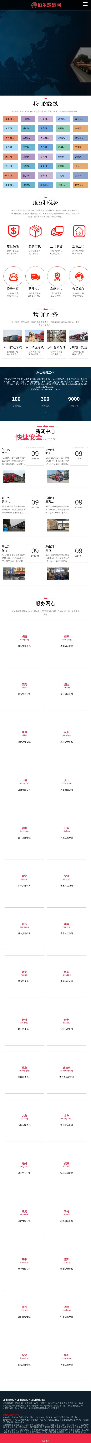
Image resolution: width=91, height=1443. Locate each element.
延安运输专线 (24, 981)
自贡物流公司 (11, 1427)
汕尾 (24, 1211)
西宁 (24, 876)
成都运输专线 (24, 1427)
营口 (24, 1307)
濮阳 (66, 1259)
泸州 (66, 1019)
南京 (66, 924)
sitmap (77, 1417)
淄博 (24, 732)
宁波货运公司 (66, 885)
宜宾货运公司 (72, 1427)
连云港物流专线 (66, 1077)
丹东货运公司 (24, 933)
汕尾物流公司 (24, 1221)
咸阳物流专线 (24, 646)
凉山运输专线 (74, 1430)
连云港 (66, 1067)
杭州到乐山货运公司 (65, 1432)
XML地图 (69, 1417)
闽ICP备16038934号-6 (55, 1417)
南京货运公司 (66, 933)
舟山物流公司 (66, 790)
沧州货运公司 (24, 1173)
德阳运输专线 (38, 1432)
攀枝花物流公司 (12, 1430)
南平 (24, 1259)
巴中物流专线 (60, 1427)
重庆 (24, 1067)
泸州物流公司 (66, 1029)
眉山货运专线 (50, 1432)
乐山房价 (28, 1425)
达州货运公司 (50, 1430)
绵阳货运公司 (36, 1427)
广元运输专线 (48, 1427)
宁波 (66, 876)
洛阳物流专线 (66, 981)
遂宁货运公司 (26, 1430)
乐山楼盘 (36, 1425)
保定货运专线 (24, 1364)
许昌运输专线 (66, 1316)
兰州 (66, 732)
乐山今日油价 (60, 1425)
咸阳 (24, 636)
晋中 (24, 828)
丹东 (24, 924)
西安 (24, 684)
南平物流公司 (24, 1269)
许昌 (66, 1307)
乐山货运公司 (17, 1425)
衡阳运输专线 (66, 1364)
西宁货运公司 (24, 885)
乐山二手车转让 (47, 1425)
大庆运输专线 (24, 1125)
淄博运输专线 (24, 742)
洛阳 (66, 972)
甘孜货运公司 (26, 1432)
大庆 (24, 1115)
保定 (24, 1355)
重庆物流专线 (24, 1077)
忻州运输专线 (24, 1029)
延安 (24, 972)
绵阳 (66, 636)
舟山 (66, 780)
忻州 (24, 1019)
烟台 (66, 684)
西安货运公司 (24, 694)
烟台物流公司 (66, 694)
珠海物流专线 (66, 1221)
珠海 (66, 1211)
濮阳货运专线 (66, 1269)
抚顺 (66, 1163)
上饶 (24, 780)
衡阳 (66, 1355)
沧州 (24, 1163)
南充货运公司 (72, 1425)
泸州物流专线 (38, 1430)
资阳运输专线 (13, 1432)
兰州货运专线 (66, 742)
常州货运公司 (66, 1125)
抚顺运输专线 (66, 1173)
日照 (66, 828)
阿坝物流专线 (62, 1430)
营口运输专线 (24, 1316)
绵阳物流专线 (66, 646)
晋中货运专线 (24, 837)
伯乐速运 (23, 1417)
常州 (66, 1115)
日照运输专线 (66, 837)
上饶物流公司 (24, 790)
